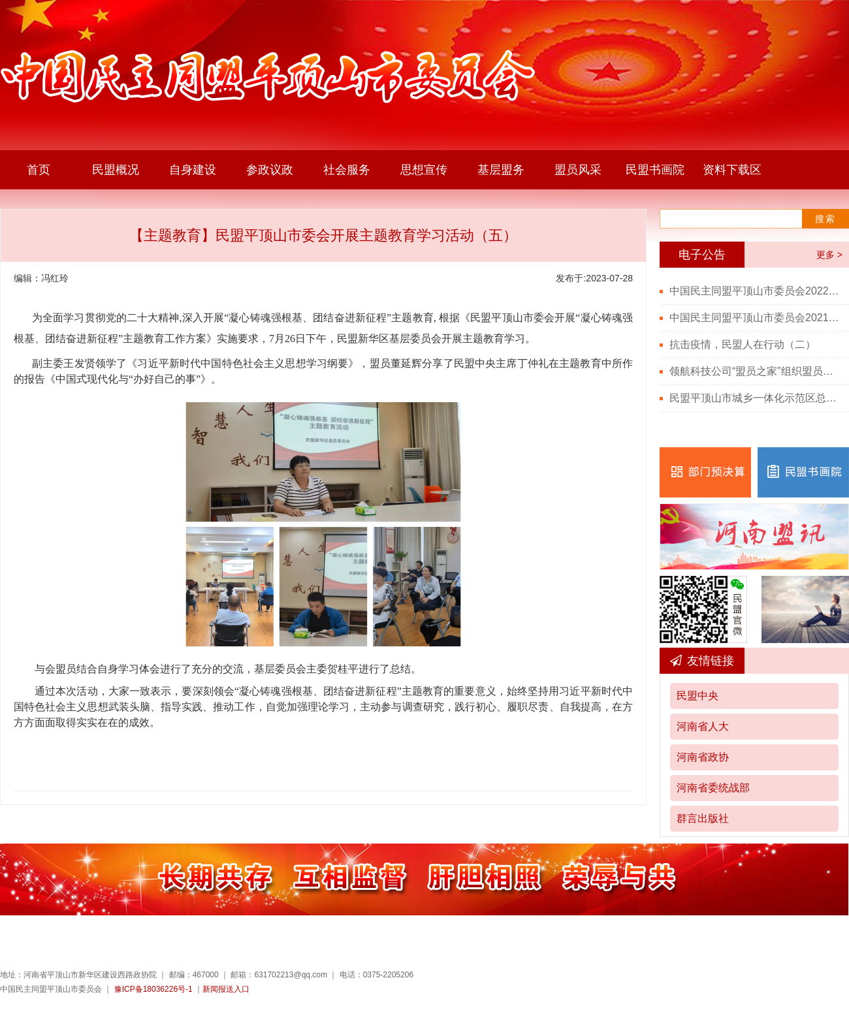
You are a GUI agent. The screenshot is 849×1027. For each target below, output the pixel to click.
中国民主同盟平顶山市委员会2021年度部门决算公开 (754, 317)
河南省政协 (703, 757)
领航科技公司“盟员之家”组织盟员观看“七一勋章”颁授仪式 (754, 371)
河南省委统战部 (713, 787)
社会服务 (346, 169)
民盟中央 (697, 695)
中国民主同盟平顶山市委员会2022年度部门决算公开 (754, 290)
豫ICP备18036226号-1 (153, 989)
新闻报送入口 (225, 989)
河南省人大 (703, 726)
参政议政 (269, 169)
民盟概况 (115, 169)
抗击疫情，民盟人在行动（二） (742, 344)
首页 (38, 169)
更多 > (829, 254)
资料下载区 (732, 169)
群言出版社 (703, 818)
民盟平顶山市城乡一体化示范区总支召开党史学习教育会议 (754, 397)
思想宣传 (423, 169)
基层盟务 (500, 169)
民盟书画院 (655, 169)
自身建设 (192, 169)
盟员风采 (577, 169)
